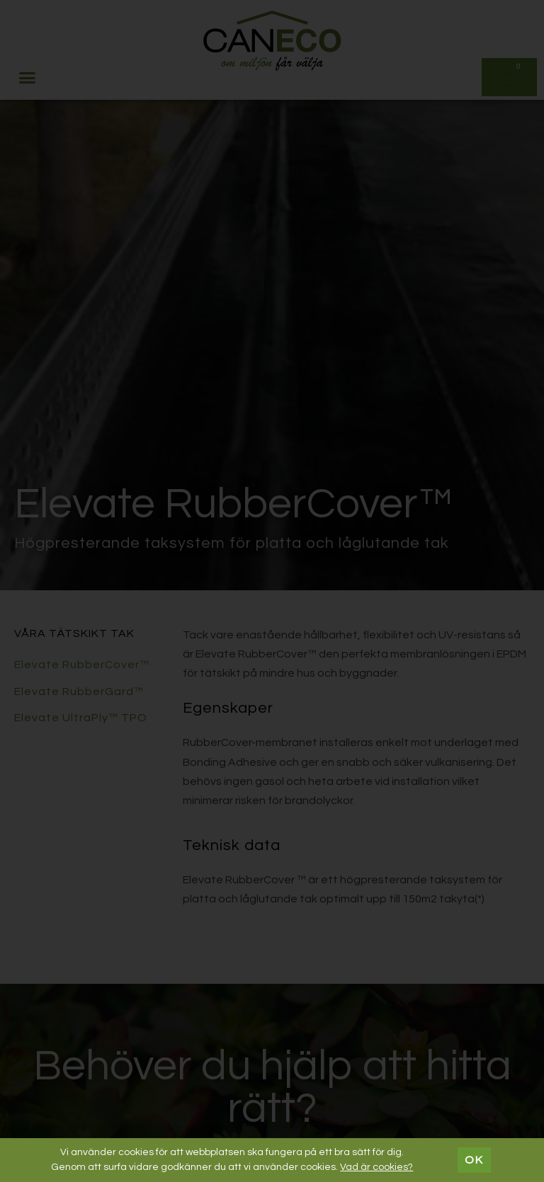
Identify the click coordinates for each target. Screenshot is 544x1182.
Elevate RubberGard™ (79, 691)
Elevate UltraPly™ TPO (80, 717)
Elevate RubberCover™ (81, 664)
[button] (27, 77)
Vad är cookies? (376, 1167)
